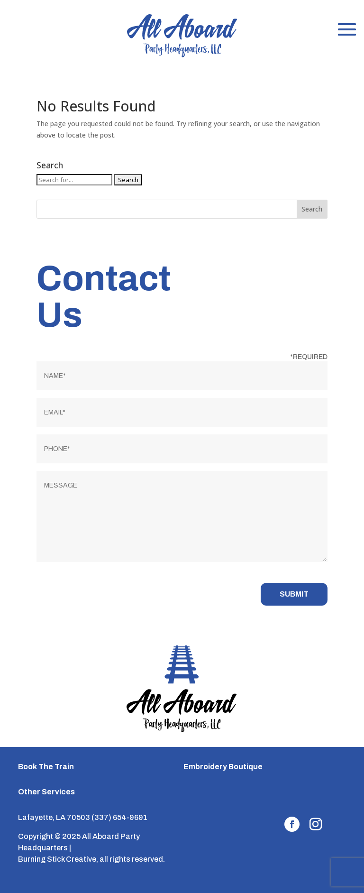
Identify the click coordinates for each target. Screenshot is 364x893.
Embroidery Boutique (223, 767)
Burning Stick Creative (57, 859)
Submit (294, 594)
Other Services (46, 792)
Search (311, 208)
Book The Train (46, 767)
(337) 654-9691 (119, 817)
